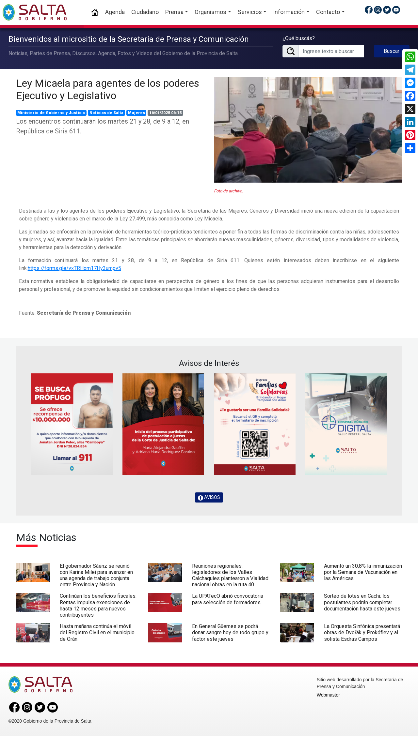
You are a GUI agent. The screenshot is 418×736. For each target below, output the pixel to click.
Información (289, 11)
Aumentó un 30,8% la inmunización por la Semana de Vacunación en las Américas (363, 572)
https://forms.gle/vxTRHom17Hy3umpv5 (74, 268)
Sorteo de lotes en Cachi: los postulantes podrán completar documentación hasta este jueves (362, 602)
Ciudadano (145, 11)
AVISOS (209, 497)
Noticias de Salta (106, 113)
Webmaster (328, 695)
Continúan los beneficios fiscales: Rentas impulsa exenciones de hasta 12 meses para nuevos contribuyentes (98, 605)
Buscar (391, 51)
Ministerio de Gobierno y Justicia (51, 113)
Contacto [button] (328, 11)
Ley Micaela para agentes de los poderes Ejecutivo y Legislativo (107, 89)
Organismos (210, 11)
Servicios (250, 11)
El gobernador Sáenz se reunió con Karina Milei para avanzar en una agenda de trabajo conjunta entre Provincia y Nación (96, 575)
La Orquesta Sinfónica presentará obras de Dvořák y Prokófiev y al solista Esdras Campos (362, 632)
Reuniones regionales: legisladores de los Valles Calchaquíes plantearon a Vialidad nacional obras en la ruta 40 (230, 575)
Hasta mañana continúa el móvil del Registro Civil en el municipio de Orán (97, 632)
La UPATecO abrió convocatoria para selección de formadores (227, 599)
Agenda (115, 11)
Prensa (174, 11)
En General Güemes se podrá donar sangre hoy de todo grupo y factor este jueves (230, 632)
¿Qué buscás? (298, 38)
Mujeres (136, 113)
